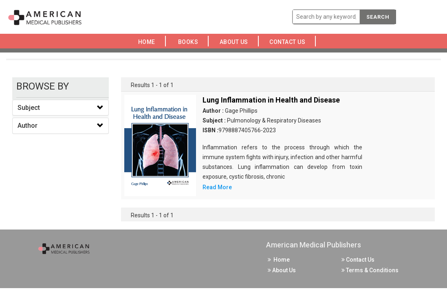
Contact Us (289, 42)
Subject (29, 108)
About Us (236, 42)
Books (189, 42)
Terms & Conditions (370, 270)
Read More (217, 187)
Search (378, 17)
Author (27, 125)
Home (148, 42)
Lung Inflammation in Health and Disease (271, 100)
